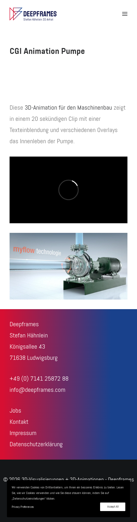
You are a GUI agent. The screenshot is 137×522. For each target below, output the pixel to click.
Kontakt (19, 422)
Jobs (15, 411)
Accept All (112, 506)
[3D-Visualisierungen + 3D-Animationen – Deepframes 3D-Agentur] (33, 14)
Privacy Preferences (23, 507)
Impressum (23, 433)
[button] (125, 14)
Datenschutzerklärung (36, 444)
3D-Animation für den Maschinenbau (68, 108)
